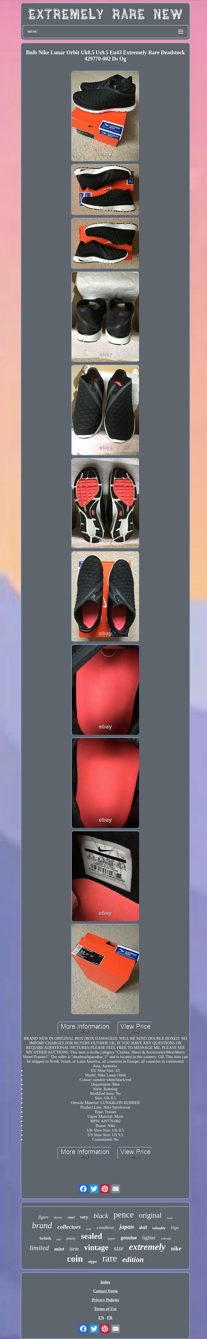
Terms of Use (105, 1309)
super (111, 1238)
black (101, 1215)
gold (89, 1228)
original (150, 1215)
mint (59, 1249)
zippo (92, 1261)
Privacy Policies (105, 1300)
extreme (166, 1238)
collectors (69, 1226)
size (118, 1248)
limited (39, 1248)
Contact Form (105, 1291)
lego (175, 1227)
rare (109, 1258)
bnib (169, 1218)
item (74, 1249)
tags (59, 1239)
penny (70, 1238)
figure (44, 1217)
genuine (129, 1237)
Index (106, 1282)
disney (58, 1217)
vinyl (71, 1217)
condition (105, 1227)
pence (123, 1214)
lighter (149, 1237)
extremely (147, 1247)
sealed (91, 1235)
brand (42, 1225)
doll (143, 1227)
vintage (96, 1247)
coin (75, 1259)
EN (101, 1317)
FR (109, 1317)
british (45, 1238)
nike (176, 1248)
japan (126, 1226)
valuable (158, 1228)
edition (133, 1259)
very (84, 1217)
